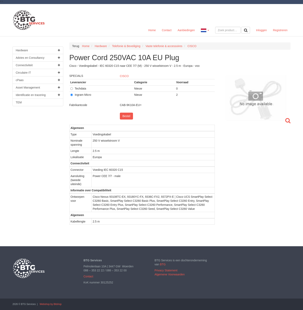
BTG (163, 264)
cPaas (38, 80)
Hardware (38, 50)
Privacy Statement (166, 270)
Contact (166, 30)
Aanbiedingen (186, 30)
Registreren (280, 30)
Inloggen (261, 30)
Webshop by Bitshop (51, 304)
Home (152, 30)
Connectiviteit (38, 65)
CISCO (124, 76)
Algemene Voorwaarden (170, 274)
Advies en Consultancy (38, 58)
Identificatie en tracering (38, 95)
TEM (19, 102)
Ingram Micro (80, 94)
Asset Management (38, 87)
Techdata (78, 88)
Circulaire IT (38, 73)
